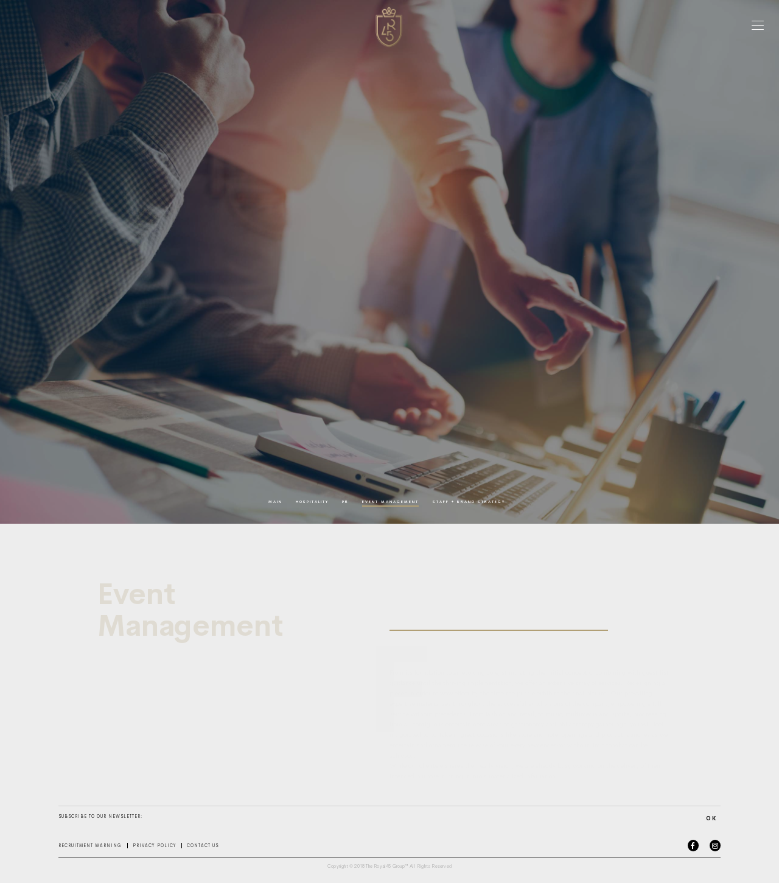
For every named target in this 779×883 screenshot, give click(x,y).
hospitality (312, 501)
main (275, 501)
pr (345, 501)
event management (390, 501)
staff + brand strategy (469, 501)
